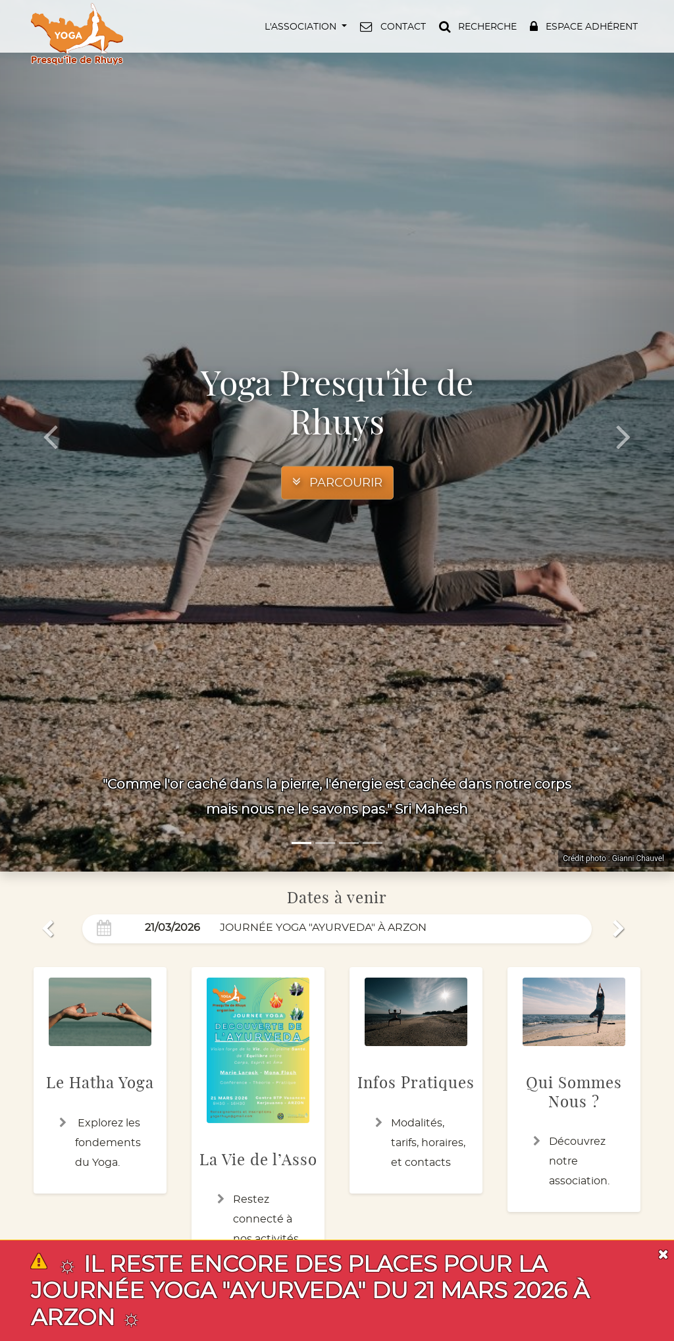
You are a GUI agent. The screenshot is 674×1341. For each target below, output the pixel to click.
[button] (304, 26)
